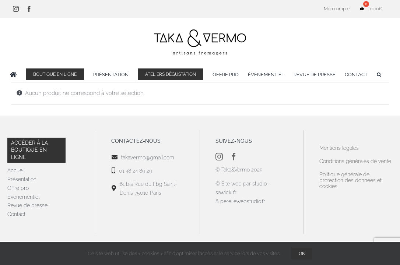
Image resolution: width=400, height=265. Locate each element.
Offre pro (18, 188)
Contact (16, 214)
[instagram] (219, 156)
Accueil (16, 170)
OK (302, 253)
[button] (391, 74)
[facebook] (234, 156)
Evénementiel (23, 197)
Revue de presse (27, 205)
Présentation (21, 179)
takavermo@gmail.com (147, 157)
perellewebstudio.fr (242, 201)
